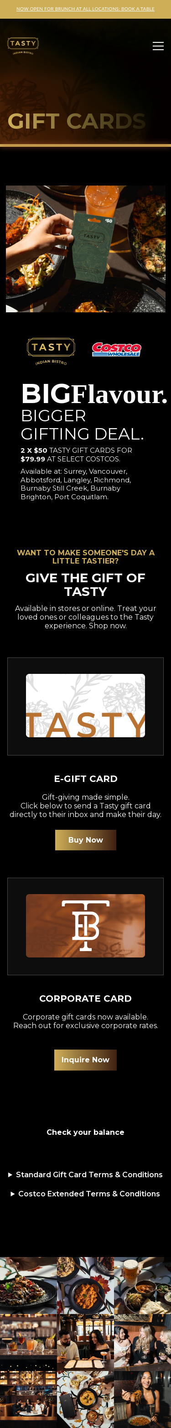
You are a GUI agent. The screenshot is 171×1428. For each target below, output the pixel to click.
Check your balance (85, 1132)
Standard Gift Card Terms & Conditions (89, 1174)
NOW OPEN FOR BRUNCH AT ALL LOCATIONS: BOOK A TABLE (85, 8)
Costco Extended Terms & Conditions (89, 1194)
